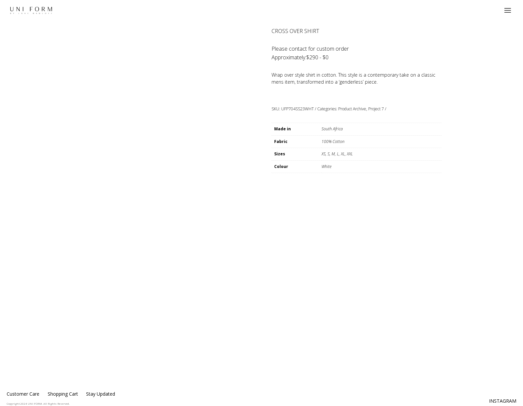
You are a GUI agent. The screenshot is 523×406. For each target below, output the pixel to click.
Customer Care (23, 394)
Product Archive (352, 109)
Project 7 (376, 109)
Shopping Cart (63, 394)
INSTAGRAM (502, 401)
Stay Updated (100, 394)
